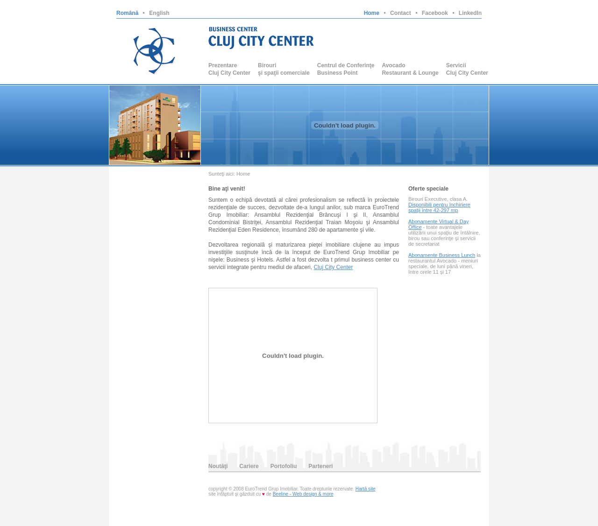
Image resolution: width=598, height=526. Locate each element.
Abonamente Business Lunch (441, 255)
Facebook (435, 13)
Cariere (248, 466)
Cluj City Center (333, 267)
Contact (400, 13)
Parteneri (320, 466)
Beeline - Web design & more (303, 494)
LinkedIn (470, 13)
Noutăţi (218, 466)
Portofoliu (284, 466)
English (159, 13)
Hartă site (366, 488)
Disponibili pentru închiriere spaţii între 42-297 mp (439, 207)
